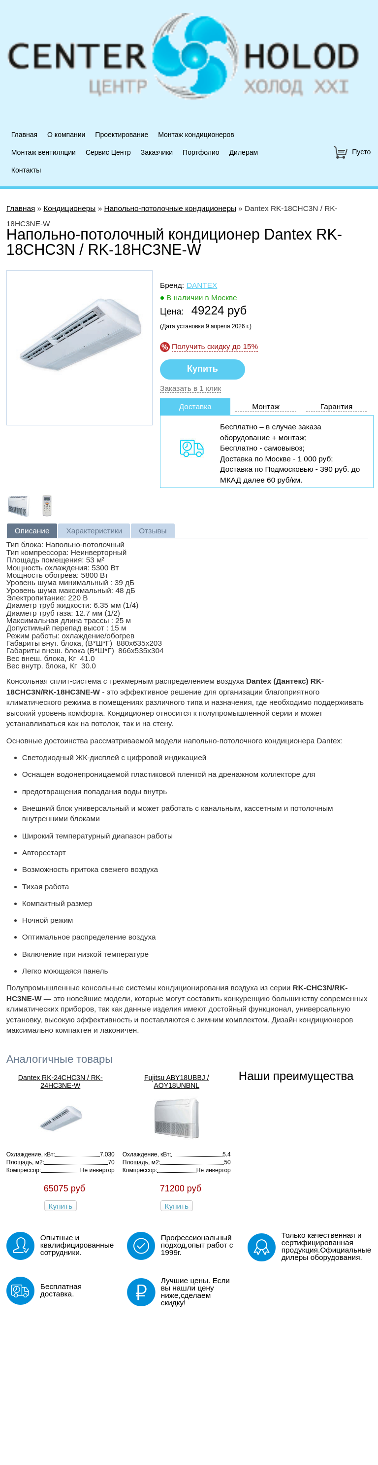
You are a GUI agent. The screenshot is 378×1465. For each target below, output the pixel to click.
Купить (61, 1206)
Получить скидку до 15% (215, 346)
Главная (24, 135)
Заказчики (157, 152)
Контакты (26, 170)
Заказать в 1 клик (190, 388)
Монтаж (266, 406)
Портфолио (201, 152)
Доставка (195, 406)
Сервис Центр (108, 152)
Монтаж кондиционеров (196, 135)
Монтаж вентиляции (43, 152)
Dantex (202, 285)
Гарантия (336, 406)
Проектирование (121, 135)
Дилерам (243, 152)
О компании (66, 135)
